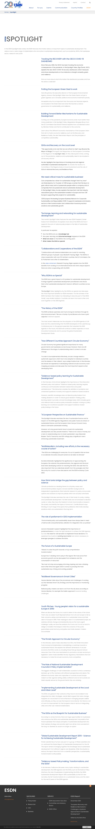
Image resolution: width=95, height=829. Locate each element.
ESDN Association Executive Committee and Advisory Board (58, 803)
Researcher (32, 804)
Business (30, 811)
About (31, 8)
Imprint (75, 2)
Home (6, 12)
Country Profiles (77, 8)
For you (40, 8)
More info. (39, 827)
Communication (61, 8)
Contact (83, 2)
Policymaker (32, 801)
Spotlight (13, 12)
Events (49, 8)
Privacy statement (64, 2)
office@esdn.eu (9, 799)
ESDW (89, 8)
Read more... (74, 821)
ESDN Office (53, 809)
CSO (29, 808)
